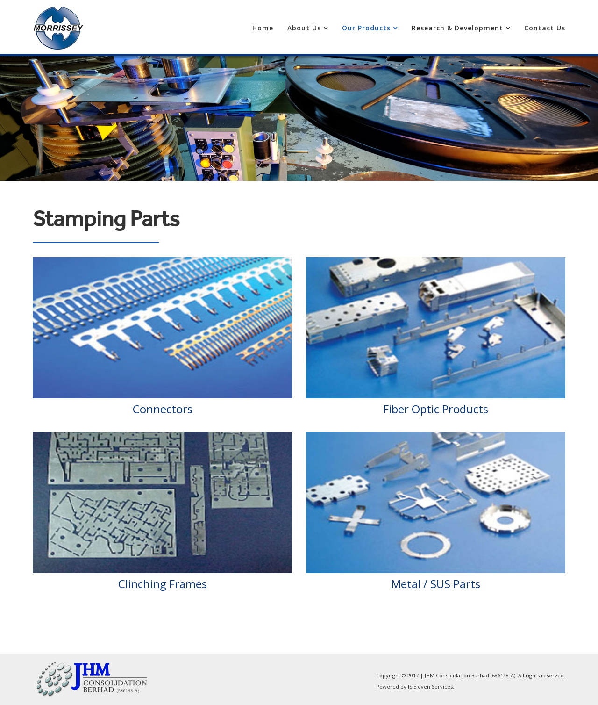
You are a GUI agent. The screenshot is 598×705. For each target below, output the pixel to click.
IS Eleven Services (430, 686)
